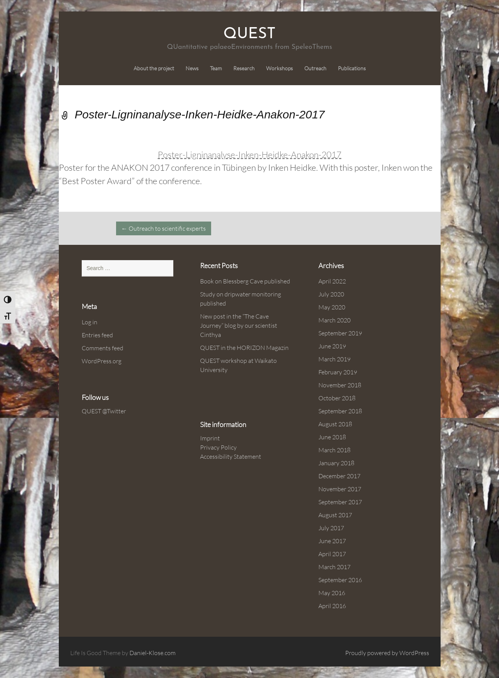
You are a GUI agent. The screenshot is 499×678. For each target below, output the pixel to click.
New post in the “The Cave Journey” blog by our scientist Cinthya (238, 325)
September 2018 (340, 411)
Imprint (210, 438)
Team (216, 68)
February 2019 (337, 372)
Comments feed (102, 348)
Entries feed (97, 335)
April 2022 (332, 281)
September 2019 (340, 333)
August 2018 (335, 424)
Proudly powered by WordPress (387, 653)
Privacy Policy (218, 447)
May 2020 (331, 307)
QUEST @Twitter (104, 411)
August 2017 (335, 515)
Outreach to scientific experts (163, 228)
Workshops (279, 68)
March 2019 (334, 359)
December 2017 (339, 476)
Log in (89, 322)
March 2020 (334, 320)
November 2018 (339, 385)
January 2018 (336, 463)
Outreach (315, 68)
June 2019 (332, 346)
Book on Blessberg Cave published (245, 281)
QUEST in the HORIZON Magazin (244, 347)
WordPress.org (101, 361)
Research (244, 68)
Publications (352, 68)
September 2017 (340, 502)
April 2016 (332, 606)
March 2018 (334, 450)
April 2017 (332, 554)
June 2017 (332, 541)
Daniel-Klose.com (152, 653)
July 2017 (331, 528)
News (192, 68)
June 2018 (332, 437)
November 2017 (339, 489)
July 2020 (331, 294)
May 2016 (331, 593)
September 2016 (340, 580)
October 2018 (336, 398)
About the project (154, 68)
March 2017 (334, 567)
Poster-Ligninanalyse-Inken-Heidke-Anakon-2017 (249, 154)
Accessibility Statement (230, 456)
